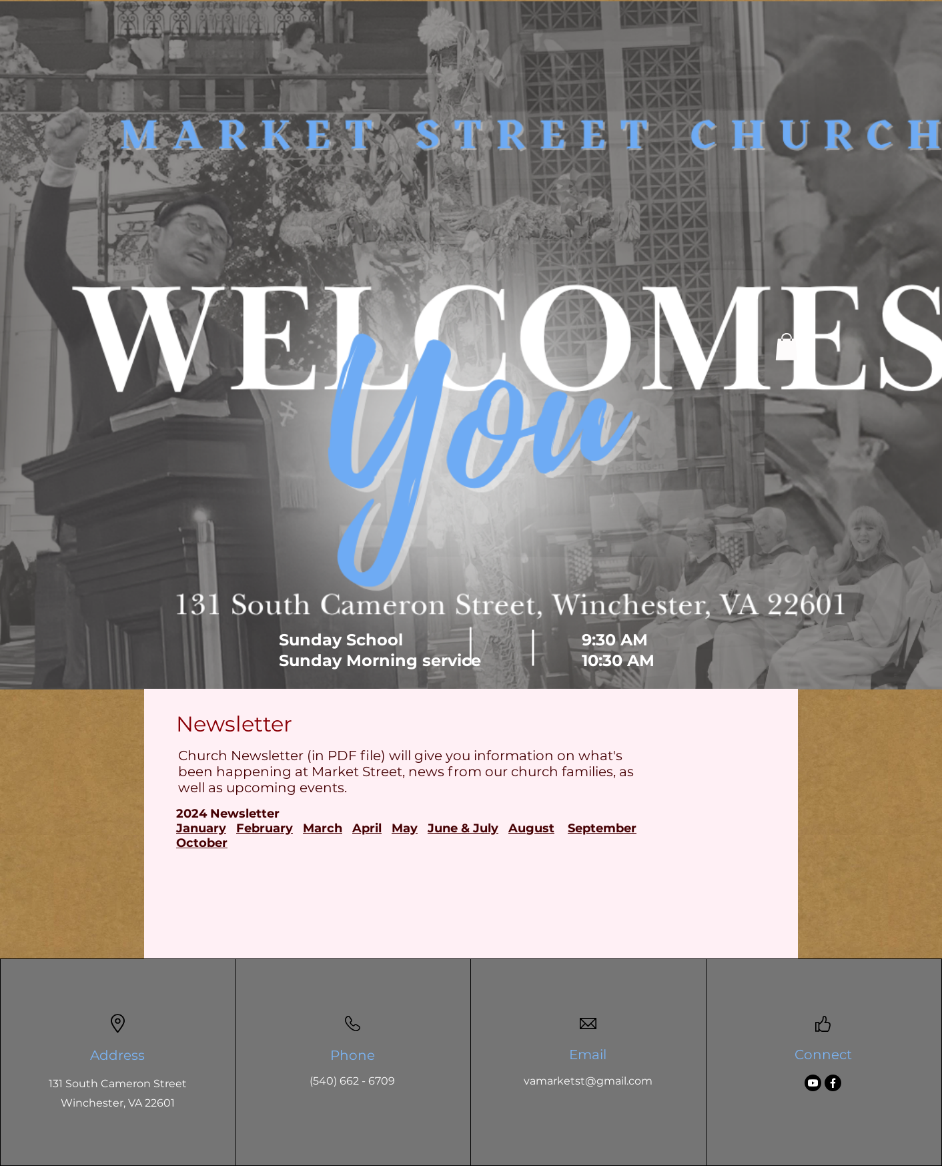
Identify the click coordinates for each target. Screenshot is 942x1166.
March (322, 828)
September (602, 828)
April (367, 828)
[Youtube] (813, 1083)
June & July (463, 828)
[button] (786, 346)
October (201, 843)
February (264, 828)
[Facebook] (833, 1083)
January (201, 828)
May (405, 828)
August (531, 828)
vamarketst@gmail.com (588, 1081)
